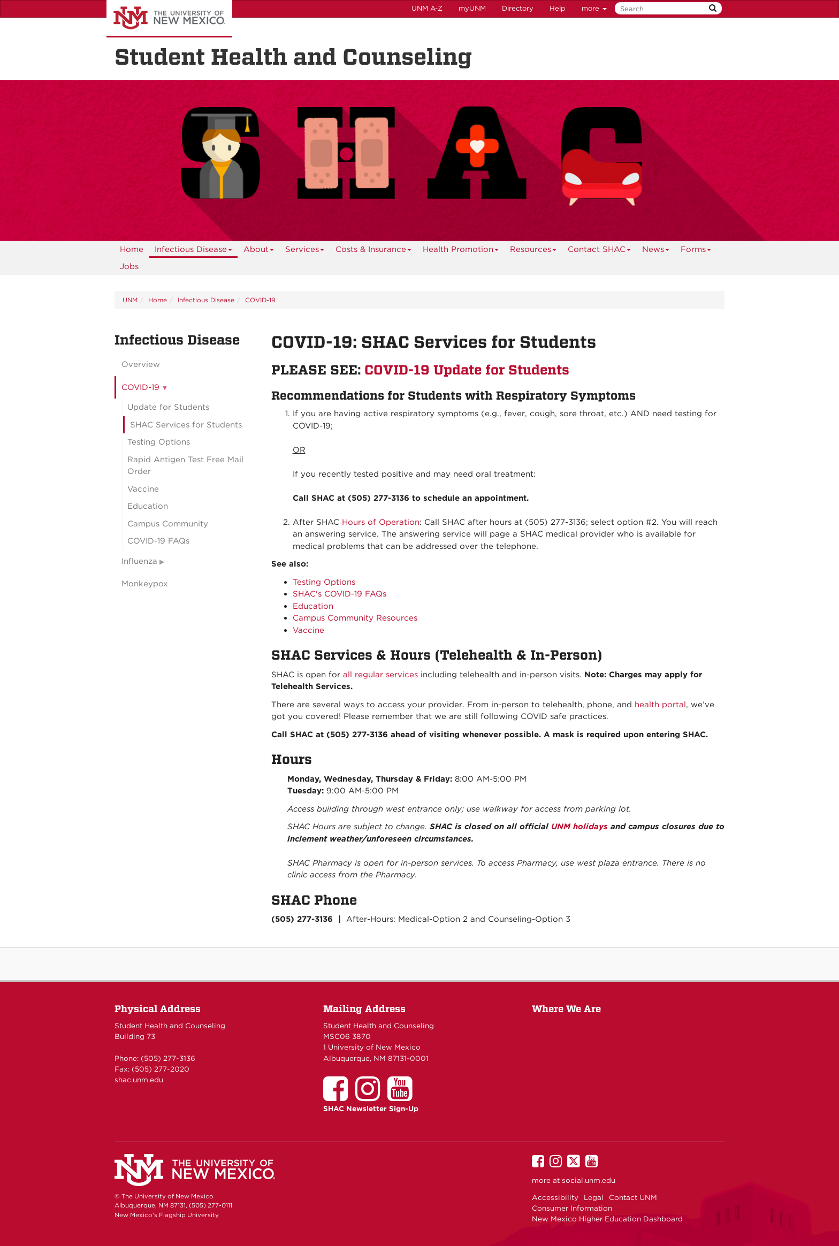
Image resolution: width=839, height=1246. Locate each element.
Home (131, 249)
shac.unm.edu (139, 1079)
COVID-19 (260, 300)
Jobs (129, 266)
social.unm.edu (588, 1180)
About (258, 251)
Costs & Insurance (373, 251)
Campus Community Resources (355, 618)
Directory (517, 8)
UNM (130, 300)
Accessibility (555, 1197)
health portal (660, 704)
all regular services (380, 674)
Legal (594, 1197)
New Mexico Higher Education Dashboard (607, 1218)
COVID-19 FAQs (158, 541)
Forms (696, 251)
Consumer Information (572, 1208)
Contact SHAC (599, 251)
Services (305, 251)
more (594, 8)
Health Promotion (461, 251)
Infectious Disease (194, 251)
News (656, 251)
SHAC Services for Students (186, 425)
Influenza (139, 561)
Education (313, 606)
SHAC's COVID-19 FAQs (339, 594)
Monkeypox (144, 583)
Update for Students (168, 407)
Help (558, 8)
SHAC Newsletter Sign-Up (370, 1108)
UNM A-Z (427, 8)
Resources (533, 251)
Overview (140, 364)
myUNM (472, 8)
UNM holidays (579, 826)
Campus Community (167, 524)
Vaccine (308, 630)
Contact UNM (633, 1197)
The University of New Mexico (169, 18)
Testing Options (324, 582)
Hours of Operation (381, 522)
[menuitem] (132, 249)
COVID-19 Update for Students (466, 370)
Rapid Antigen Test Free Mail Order (185, 466)
